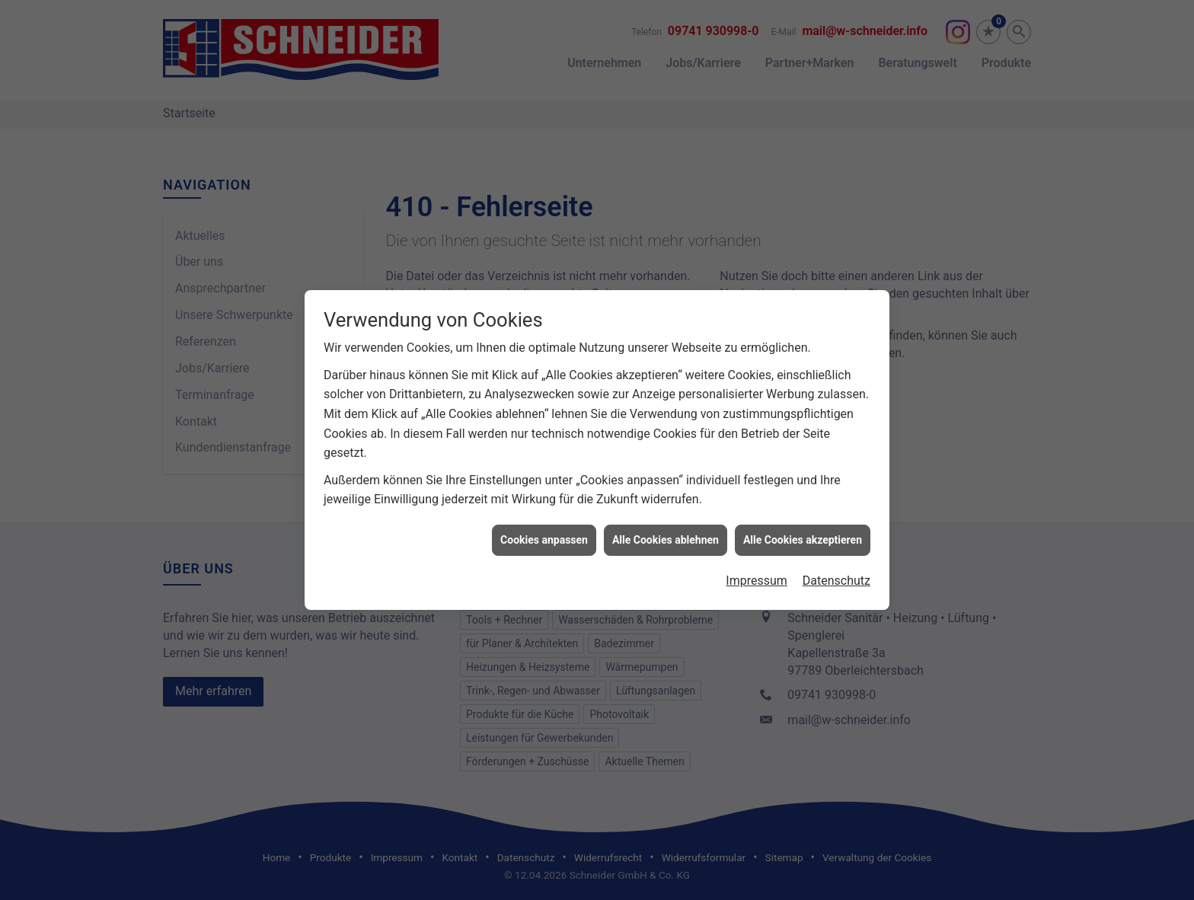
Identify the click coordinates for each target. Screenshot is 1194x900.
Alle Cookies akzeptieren (802, 533)
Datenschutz (836, 573)
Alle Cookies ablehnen (665, 533)
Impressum (756, 573)
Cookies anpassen (544, 533)
